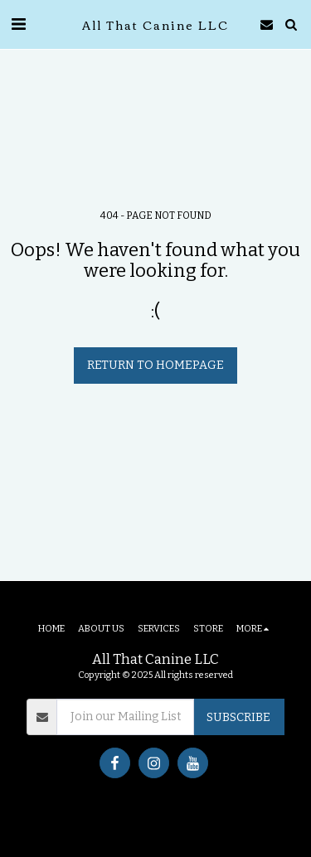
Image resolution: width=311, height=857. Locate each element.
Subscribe (238, 717)
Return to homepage (155, 365)
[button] (18, 24)
